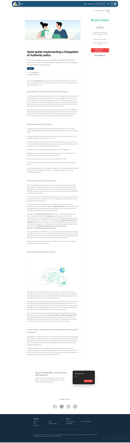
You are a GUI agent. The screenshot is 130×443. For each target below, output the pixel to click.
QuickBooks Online (58, 206)
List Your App (100, 4)
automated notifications (44, 214)
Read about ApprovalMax (101, 50)
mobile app (49, 216)
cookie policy (124, 440)
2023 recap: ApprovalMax (100, 39)
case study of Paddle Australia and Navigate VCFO (62, 315)
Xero (50, 206)
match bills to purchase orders (45, 226)
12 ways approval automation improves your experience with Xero (100, 34)
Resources (91, 4)
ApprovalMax (38, 81)
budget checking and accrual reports (46, 228)
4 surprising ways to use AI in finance (100, 43)
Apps (85, 4)
